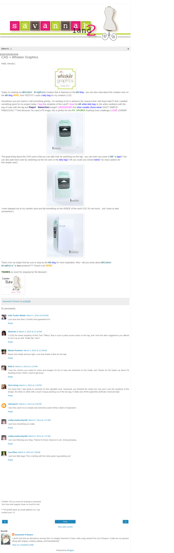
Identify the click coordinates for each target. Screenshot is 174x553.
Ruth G (11, 366)
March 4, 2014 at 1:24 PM (30, 385)
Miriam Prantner (15, 350)
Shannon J (13, 332)
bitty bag (46, 95)
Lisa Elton (12, 452)
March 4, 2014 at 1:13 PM (26, 366)
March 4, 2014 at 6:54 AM (37, 315)
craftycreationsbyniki (18, 420)
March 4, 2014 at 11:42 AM (30, 332)
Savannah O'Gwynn (24, 535)
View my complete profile (23, 545)
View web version (65, 527)
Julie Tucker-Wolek (17, 315)
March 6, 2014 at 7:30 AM (29, 452)
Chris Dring (13, 385)
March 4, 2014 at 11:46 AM (35, 350)
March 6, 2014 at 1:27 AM (39, 420)
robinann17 (13, 404)
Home (65, 522)
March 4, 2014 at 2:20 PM (30, 404)
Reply (10, 323)
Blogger (70, 550)
